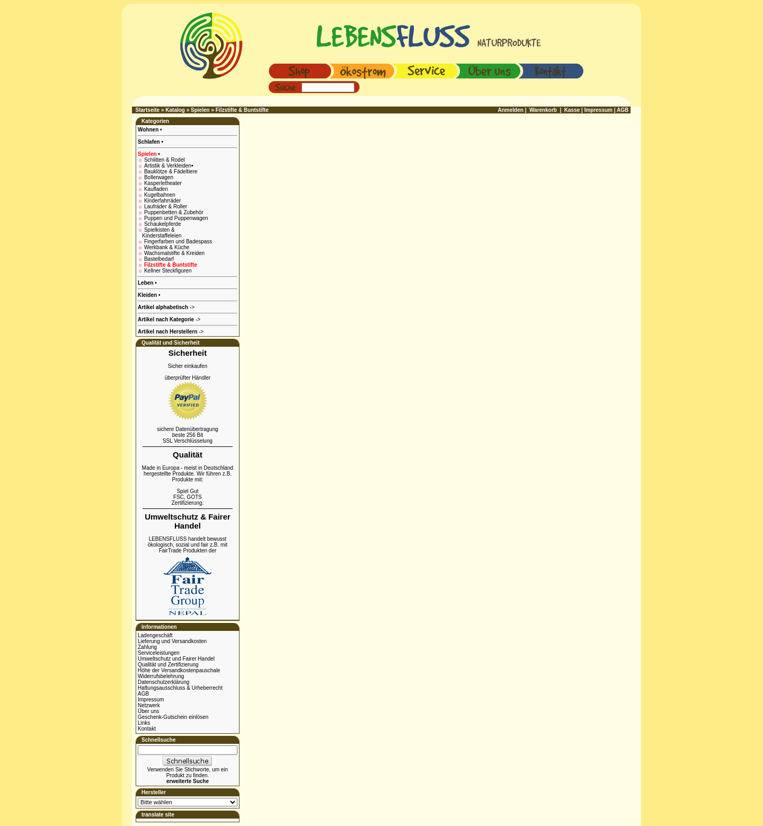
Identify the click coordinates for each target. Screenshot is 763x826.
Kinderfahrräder (162, 201)
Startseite (148, 110)
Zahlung (147, 647)
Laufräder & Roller (165, 206)
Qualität (187, 454)
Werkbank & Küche (166, 247)
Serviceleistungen (159, 653)
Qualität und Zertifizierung (168, 664)
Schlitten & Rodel (164, 160)
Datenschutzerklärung (163, 682)
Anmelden (511, 110)
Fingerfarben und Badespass (178, 241)
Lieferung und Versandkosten (172, 641)
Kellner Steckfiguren (168, 271)
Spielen (200, 110)
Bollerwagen (158, 177)
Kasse (572, 110)
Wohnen (149, 130)
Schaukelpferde (162, 224)
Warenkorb (543, 110)
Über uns (148, 711)
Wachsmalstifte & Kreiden (174, 253)
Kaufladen (156, 189)
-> (170, 332)
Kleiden (148, 295)
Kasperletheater (163, 183)
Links (144, 723)
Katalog (175, 110)
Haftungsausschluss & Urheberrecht (180, 688)
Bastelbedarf (159, 259)
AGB (143, 694)
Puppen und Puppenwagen (176, 218)
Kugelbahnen (159, 195)
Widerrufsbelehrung (161, 676)
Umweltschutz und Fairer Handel (176, 659)
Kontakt (147, 729)
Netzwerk (149, 705)
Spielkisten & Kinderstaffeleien (160, 233)
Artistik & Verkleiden (168, 166)
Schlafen (149, 142)
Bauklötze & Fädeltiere (171, 171)
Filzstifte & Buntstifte (242, 110)
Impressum (151, 699)
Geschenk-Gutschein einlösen (173, 717)
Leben (146, 283)
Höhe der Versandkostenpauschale (179, 670)
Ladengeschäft (155, 635)
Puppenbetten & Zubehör (173, 212)
